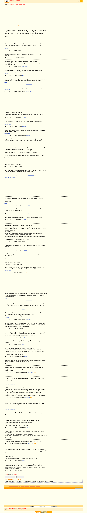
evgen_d (23, 344)
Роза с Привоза (28, 427)
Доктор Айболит (24, 66)
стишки (23, 4)
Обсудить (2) (16, 205)
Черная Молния (31, 175)
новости (24, 508)
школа (6, 82)
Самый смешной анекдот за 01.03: (13, 479)
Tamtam (25, 250)
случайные (38, 486)
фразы (20, 4)
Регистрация (15, 2)
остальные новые (12, 486)
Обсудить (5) (16, 397)
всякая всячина (32, 486)
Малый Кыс (28, 213)
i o (24, 337)
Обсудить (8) (16, 57)
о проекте (16, 508)
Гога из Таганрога (29, 300)
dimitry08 (23, 460)
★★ (27, 219)
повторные (18, 486)
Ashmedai (24, 219)
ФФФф (23, 309)
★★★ (35, 175)
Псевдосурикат (28, 319)
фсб (9, 89)
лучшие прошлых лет (25, 486)
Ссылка (15, 50)
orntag (25, 272)
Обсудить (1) (16, 250)
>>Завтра (15, 474)
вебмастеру (21, 508)
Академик (24, 126)
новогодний (9, 211)
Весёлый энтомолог (29, 91)
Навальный (6, 48)
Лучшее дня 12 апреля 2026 (15, 0)
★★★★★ (32, 205)
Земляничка (28, 135)
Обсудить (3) (16, 328)
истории (14, 4)
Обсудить (16, 117)
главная (6, 488)
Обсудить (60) (16, 175)
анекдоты (10, 4)
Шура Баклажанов (29, 84)
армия (6, 38)
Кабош (23, 75)
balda (29, 205)
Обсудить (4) (16, 356)
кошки (6, 211)
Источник (24, 84)
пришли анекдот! (79, 488)
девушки (6, 133)
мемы (17, 4)
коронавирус (7, 317)
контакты (12, 508)
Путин (10, 124)
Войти (11, 2)
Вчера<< (6, 474)
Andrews (24, 117)
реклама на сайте (8, 508)
